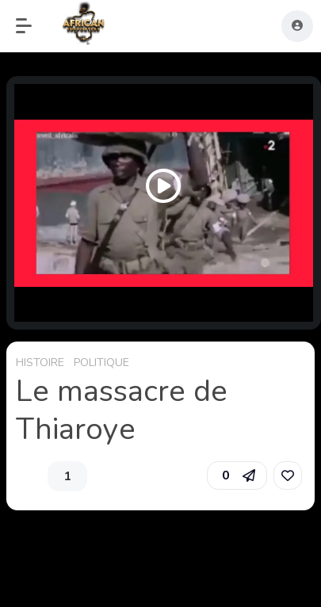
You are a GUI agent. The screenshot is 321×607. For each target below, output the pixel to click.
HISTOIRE (40, 362)
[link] (287, 475)
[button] (32, 26)
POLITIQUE (101, 362)
